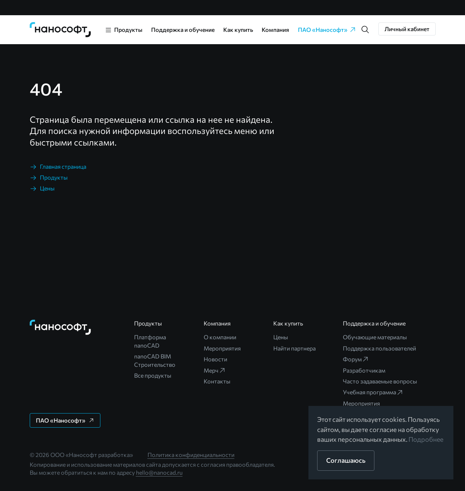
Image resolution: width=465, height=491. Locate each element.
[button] (365, 29)
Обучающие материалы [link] (375, 336)
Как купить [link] (238, 29)
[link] (60, 30)
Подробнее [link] (426, 439)
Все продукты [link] (152, 375)
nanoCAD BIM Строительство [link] (154, 360)
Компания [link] (275, 29)
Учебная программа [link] (373, 392)
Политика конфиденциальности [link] (191, 454)
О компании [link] (220, 336)
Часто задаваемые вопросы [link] (380, 381)
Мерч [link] (215, 370)
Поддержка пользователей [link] (379, 348)
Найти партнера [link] (294, 348)
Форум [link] (356, 359)
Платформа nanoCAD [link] (150, 340)
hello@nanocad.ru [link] (159, 472)
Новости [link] (215, 359)
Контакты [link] (217, 381)
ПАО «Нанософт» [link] (327, 29)
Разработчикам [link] (364, 370)
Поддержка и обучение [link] (183, 29)
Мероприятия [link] (222, 348)
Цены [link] (280, 336)
